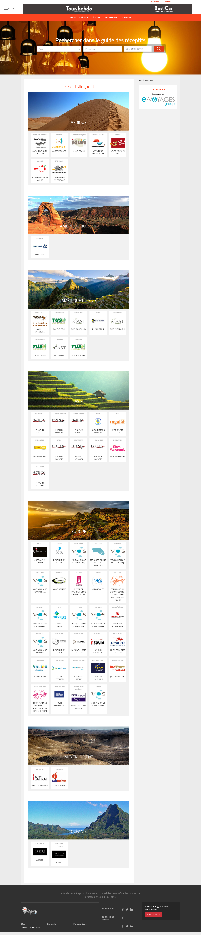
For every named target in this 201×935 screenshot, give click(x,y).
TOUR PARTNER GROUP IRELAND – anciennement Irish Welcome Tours (118, 594)
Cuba (98, 313)
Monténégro (117, 607)
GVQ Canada (40, 254)
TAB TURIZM (59, 785)
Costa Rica (40, 313)
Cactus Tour (40, 355)
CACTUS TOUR (59, 329)
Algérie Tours (59, 151)
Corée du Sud (78, 414)
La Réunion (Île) (79, 135)
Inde (98, 414)
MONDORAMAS (59, 589)
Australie (39, 844)
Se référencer (111, 17)
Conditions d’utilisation (30, 927)
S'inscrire (152, 914)
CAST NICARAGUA (117, 329)
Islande (39, 607)
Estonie (117, 544)
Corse (39, 544)
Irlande (117, 573)
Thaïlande (98, 440)
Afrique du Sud (40, 135)
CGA (23, 924)
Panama (59, 339)
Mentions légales (80, 924)
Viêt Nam (40, 466)
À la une (96, 17)
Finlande (40, 573)
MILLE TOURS (79, 151)
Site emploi (51, 924)
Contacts (126, 17)
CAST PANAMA (59, 355)
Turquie (59, 769)
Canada (39, 238)
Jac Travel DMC (117, 676)
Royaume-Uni (78, 660)
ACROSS (39, 860)
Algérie (59, 135)
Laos (59, 440)
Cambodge (39, 414)
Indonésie (39, 440)
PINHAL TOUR (40, 676)
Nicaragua (117, 313)
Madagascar (98, 135)
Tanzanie (59, 161)
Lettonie (79, 607)
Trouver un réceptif (79, 17)
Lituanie (98, 607)
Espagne (98, 544)
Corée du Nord (59, 414)
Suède (98, 686)
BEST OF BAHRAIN (40, 785)
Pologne (59, 634)
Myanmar (78, 440)
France (59, 573)
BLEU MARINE (98, 329)
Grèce (98, 573)
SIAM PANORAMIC (117, 456)
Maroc (118, 135)
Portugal (78, 634)
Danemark (78, 544)
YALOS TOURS (98, 589)
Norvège (40, 634)
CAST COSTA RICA (78, 329)
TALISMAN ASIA (40, 456)
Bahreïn (39, 769)
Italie (59, 607)
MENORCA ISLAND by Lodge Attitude (98, 563)
